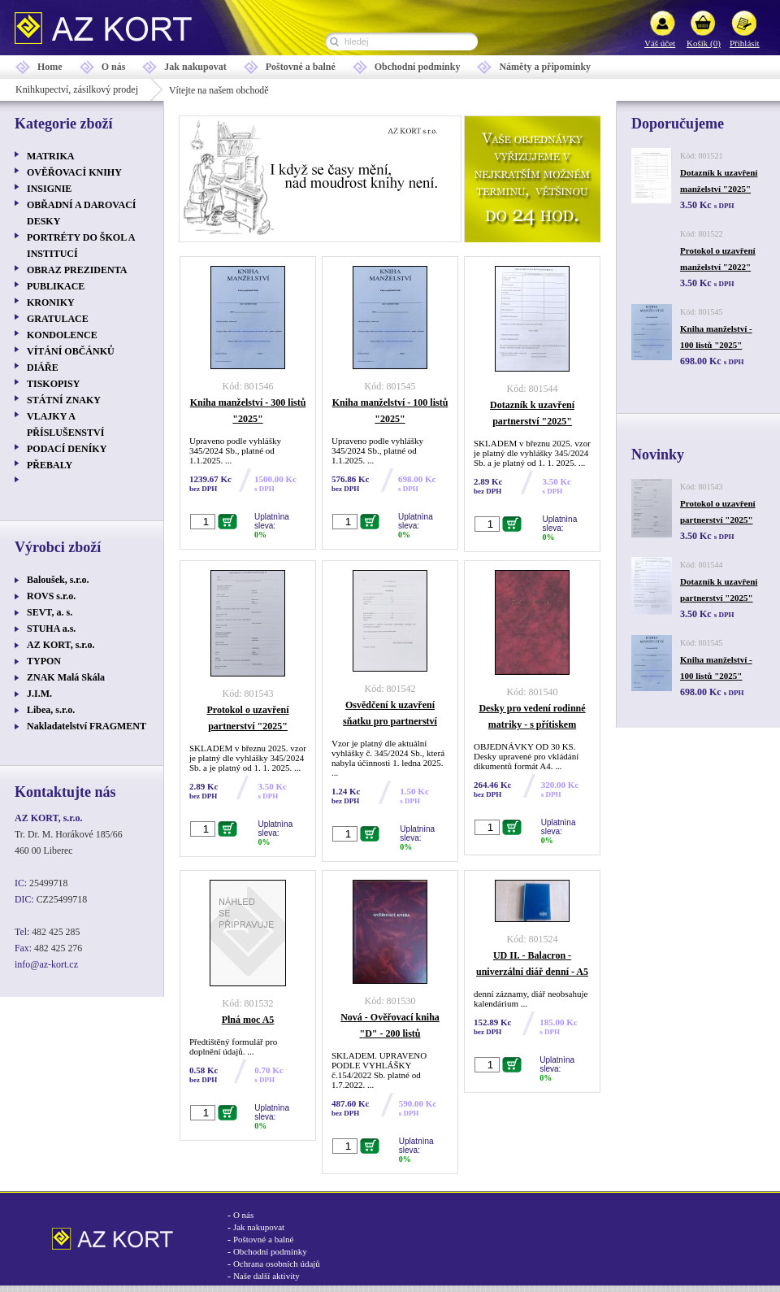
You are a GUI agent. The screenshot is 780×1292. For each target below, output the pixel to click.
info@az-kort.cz (46, 964)
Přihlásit (745, 43)
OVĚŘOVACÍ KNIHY (74, 172)
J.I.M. (39, 693)
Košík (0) (704, 43)
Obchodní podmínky (418, 66)
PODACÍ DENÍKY (66, 449)
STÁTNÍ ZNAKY (64, 400)
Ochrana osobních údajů (276, 1263)
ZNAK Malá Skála (66, 677)
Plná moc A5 (248, 1019)
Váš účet (659, 43)
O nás (114, 66)
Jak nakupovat (195, 66)
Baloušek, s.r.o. (58, 579)
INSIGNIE (49, 188)
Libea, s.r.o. (51, 710)
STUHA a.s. (51, 628)
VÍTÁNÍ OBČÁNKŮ (71, 351)
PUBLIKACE (55, 286)
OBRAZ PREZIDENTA (77, 270)
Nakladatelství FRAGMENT (86, 726)
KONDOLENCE (62, 335)
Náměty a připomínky (545, 66)
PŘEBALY (49, 465)
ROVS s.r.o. (51, 596)
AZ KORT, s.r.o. (61, 644)
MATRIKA (50, 156)
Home (50, 66)
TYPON (44, 661)
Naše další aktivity (266, 1276)
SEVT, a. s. (49, 612)
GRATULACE (58, 318)
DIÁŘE (42, 367)
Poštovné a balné (301, 66)
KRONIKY (51, 302)
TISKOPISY (53, 383)
